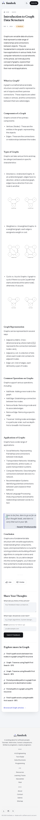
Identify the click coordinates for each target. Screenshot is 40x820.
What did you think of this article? (16, 601)
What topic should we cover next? (17, 616)
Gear (20, 782)
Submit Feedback (13, 635)
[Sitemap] (13, 811)
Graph (14, 12)
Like (9, 582)
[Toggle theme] (27, 3)
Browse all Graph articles (15, 707)
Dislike (20, 582)
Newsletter (20, 779)
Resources (20, 772)
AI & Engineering (20, 753)
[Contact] (8, 811)
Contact (20, 794)
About (20, 791)
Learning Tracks (20, 775)
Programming (20, 763)
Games (20, 798)
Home (6, 12)
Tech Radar (20, 757)
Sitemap (20, 801)
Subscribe (34, 3)
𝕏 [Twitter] (3, 811)
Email (14, 625)
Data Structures (20, 760)
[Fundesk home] (9, 3)
